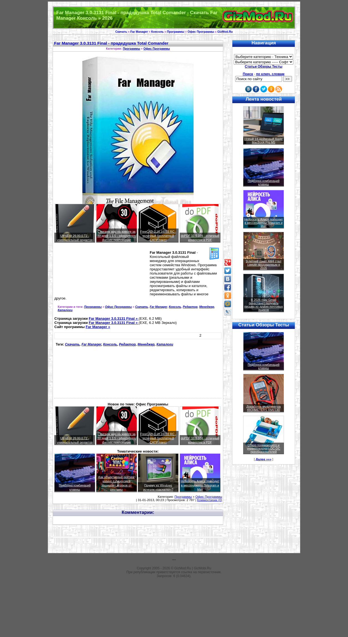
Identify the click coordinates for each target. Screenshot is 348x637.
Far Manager (139, 31)
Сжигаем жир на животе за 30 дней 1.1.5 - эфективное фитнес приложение (116, 236)
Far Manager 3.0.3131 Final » (114, 318)
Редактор (190, 306)
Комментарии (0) (209, 500)
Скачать (121, 31)
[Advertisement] (79, 272)
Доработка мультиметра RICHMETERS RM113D (264, 408)
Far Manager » (98, 327)
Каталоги (65, 310)
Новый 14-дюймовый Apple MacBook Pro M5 (263, 140)
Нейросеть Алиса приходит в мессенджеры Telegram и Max (200, 485)
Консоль (157, 31)
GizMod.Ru (225, 31)
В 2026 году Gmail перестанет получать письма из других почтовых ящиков (263, 304)
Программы (175, 31)
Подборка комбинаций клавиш (264, 182)
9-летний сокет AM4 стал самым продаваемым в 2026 (263, 265)
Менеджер (206, 306)
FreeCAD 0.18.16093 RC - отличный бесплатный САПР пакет (158, 236)
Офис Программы (200, 31)
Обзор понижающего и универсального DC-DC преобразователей (263, 448)
